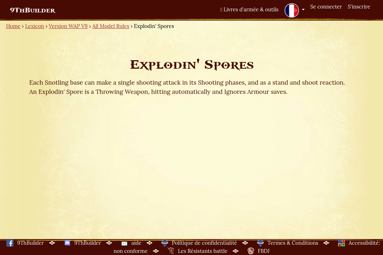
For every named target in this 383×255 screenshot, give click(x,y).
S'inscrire (359, 6)
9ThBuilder (32, 10)
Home (13, 26)
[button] (294, 10)
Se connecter (326, 6)
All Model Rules (110, 26)
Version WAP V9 (68, 26)
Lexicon (34, 26)
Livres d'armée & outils (249, 9)
